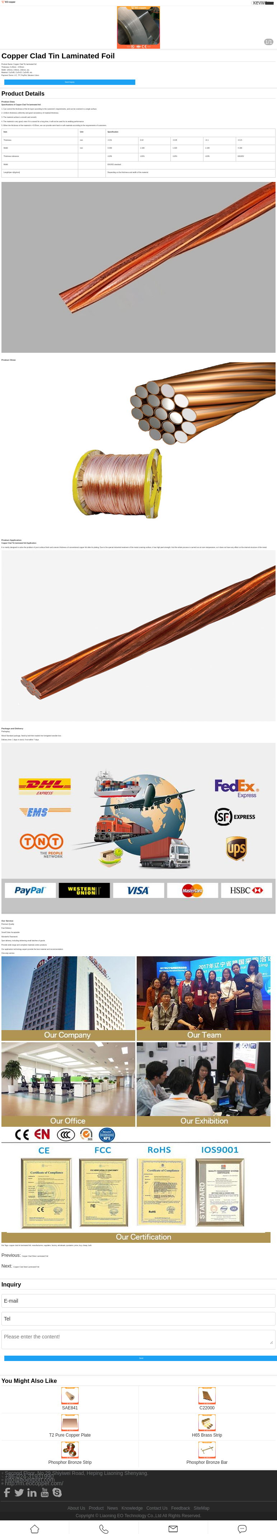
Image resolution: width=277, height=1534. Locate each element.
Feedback (180, 1508)
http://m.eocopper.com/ (34, 1483)
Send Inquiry (70, 82)
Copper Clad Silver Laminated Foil (35, 1256)
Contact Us (157, 1508)
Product (96, 1508)
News (112, 1508)
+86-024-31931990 (29, 1477)
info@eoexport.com (30, 1480)
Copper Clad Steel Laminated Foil (26, 1267)
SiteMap (202, 1508)
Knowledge (132, 1508)
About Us (76, 1508)
